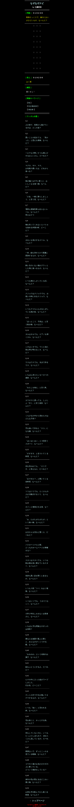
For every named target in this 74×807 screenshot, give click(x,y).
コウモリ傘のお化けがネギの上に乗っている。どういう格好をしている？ (36, 767)
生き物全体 (32, 106)
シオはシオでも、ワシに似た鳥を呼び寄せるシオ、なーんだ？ (36, 350)
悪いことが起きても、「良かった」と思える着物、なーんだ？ (36, 140)
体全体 (30, 110)
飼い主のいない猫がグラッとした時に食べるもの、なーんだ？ (36, 268)
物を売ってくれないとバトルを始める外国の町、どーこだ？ (36, 227)
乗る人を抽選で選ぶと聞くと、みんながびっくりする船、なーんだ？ (36, 642)
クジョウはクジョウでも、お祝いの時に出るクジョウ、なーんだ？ (36, 296)
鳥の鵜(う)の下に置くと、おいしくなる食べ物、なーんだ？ (36, 184)
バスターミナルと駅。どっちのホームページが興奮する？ (36, 548)
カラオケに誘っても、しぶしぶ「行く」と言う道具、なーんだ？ (36, 403)
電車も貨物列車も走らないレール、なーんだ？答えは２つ (36, 212)
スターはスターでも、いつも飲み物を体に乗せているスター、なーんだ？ (36, 563)
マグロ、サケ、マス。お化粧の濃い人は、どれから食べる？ (36, 168)
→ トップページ (37, 801)
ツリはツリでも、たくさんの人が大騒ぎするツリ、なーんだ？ (36, 494)
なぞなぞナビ (37, 3)
